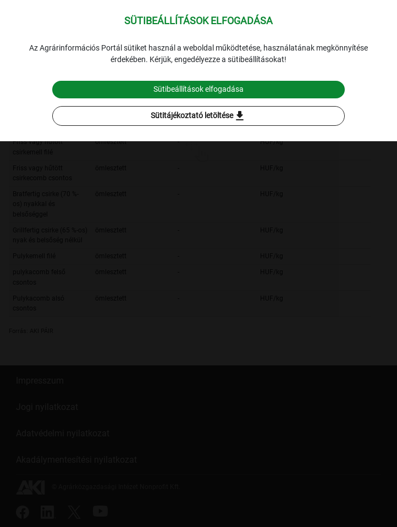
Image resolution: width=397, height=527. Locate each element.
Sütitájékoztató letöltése (198, 116)
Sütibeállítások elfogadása (198, 89)
